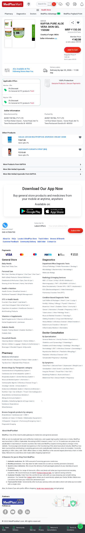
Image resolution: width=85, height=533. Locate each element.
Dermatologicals (35, 392)
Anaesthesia (6, 415)
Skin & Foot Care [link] (22, 305)
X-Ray (56, 280)
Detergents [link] (18, 341)
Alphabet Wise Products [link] (21, 363)
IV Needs (19, 418)
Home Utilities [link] (29, 341)
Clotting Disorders (48, 319)
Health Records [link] (7, 360)
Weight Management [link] (25, 294)
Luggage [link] (18, 344)
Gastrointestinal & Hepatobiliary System (15, 371)
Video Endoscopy (67, 289)
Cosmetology (76, 348)
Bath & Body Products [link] (9, 277)
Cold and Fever (57, 366)
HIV (75, 309)
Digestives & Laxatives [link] (10, 308)
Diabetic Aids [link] (6, 333)
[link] (12, 4)
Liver (68, 300)
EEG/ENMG (64, 283)
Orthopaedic (6, 421)
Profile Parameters (62, 266)
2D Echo (72, 283)
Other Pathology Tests (60, 313)
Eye (10, 392)
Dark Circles (57, 369)
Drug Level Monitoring (64, 319)
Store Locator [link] (32, 360)
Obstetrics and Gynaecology (52, 342)
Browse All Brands (57, 239)
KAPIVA (43, 21)
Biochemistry (57, 269)
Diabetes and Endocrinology (52, 346)
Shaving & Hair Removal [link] (10, 283)
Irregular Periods (48, 372)
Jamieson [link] (21, 322)
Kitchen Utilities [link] (7, 344)
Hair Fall (68, 372)
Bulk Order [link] (5, 529)
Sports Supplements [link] (9, 319)
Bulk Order (42, 242)
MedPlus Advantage (50, 14)
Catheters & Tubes (8, 418)
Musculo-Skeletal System (10, 380)
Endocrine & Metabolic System (12, 389)
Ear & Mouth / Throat (20, 392)
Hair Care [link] (36, 274)
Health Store (43, 10)
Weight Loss (77, 366)
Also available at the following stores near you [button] (23, 70)
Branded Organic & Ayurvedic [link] (21, 347)
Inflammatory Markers (50, 328)
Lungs (73, 300)
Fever (52, 307)
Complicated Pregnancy (50, 358)
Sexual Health (60, 378)
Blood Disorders (73, 322)
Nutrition (5, 392)
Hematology (67, 269)
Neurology (75, 346)
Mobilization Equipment (32, 418)
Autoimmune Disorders (50, 325)
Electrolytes (64, 328)
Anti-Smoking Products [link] (10, 311)
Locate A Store (27, 239)
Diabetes (59, 307)
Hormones (24, 380)
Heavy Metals (47, 322)
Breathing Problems (49, 375)
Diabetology (67, 342)
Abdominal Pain (48, 378)
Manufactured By (10, 114)
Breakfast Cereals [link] (19, 291)
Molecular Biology (48, 273)
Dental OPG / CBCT (64, 286)
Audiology (64, 358)
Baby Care (13, 266)
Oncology (5, 386)
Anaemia (45, 307)
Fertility (45, 303)
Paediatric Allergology (67, 352)
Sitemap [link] (32, 530)
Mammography (47, 283)
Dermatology (46, 348)
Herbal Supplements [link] (9, 322)
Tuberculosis (47, 313)
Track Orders (43, 239)
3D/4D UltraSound (65, 280)
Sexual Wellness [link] (24, 277)
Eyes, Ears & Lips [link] (26, 280)
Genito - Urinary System (18, 386)
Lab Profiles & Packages (50, 300)
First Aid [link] (5, 302)
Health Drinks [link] (7, 291)
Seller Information (48, 38)
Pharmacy (9, 14)
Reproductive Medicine (50, 352)
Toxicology (66, 316)
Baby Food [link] (5, 266)
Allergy (57, 303)
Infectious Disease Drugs (27, 383)
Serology (73, 266)
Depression (68, 366)
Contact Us (51, 242)
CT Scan (50, 280)
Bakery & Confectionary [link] (30, 344)
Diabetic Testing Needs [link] (10, 330)
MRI (43, 280)
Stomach (64, 325)
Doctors (33, 14)
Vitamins (71, 303)
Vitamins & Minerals (31, 389)
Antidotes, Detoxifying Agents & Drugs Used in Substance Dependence (18, 402)
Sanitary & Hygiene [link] (16, 274)
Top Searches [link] (6, 363)
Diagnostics (21, 14)
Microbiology (46, 269)
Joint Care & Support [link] (9, 305)
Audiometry (77, 286)
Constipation (46, 369)
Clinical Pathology (48, 266)
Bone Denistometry (49, 286)
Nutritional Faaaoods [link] (9, 294)
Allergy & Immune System (11, 398)
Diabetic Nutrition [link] (26, 330)
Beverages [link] (5, 347)
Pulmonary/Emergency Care (30, 421)
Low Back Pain (68, 369)
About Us (6, 239)
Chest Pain (46, 366)
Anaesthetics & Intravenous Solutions (15, 395)
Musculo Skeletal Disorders (52, 316)
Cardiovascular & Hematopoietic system (16, 374)
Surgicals (15, 421)
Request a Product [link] (20, 360)
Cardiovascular (17, 415)
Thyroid (64, 303)
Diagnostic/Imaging (9, 424)
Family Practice (62, 339)
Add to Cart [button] (73, 50)
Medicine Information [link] (10, 357)
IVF (66, 355)
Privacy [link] (41, 530)
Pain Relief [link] (13, 302)
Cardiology (66, 346)
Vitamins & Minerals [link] (24, 319)
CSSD (26, 415)
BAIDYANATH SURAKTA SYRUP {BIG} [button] (33, 149)
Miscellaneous (7, 407)
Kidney (51, 303)
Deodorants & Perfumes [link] (10, 280)
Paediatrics (73, 339)
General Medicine (48, 339)
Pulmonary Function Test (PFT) (53, 293)
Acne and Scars (63, 375)
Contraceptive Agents (9, 383)
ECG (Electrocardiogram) (51, 289)
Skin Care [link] (5, 274)
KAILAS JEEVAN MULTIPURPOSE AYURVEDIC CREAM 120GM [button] (42, 137)
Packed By (49, 114)
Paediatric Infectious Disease (52, 355)
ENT (54, 348)
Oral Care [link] (28, 274)
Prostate (61, 309)
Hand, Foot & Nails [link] (26, 283)
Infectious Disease (60, 322)
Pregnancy (69, 309)
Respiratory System (8, 377)
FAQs (14, 239)
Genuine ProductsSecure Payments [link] (66, 83)
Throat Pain (60, 372)
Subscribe (75, 230)
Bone (65, 307)
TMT (56, 283)
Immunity (71, 307)
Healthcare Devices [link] (26, 308)
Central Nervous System (25, 377)
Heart (63, 300)
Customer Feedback (11, 242)
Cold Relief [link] (22, 302)
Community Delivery (28, 242)
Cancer (45, 309)
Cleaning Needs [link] (7, 341)
